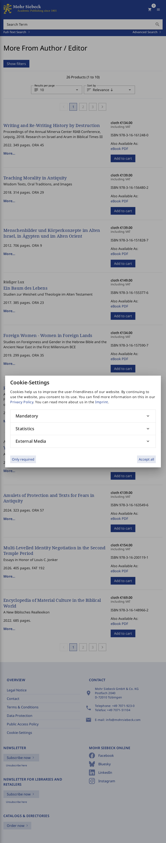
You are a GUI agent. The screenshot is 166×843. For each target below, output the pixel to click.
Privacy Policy (21, 402)
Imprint (101, 402)
